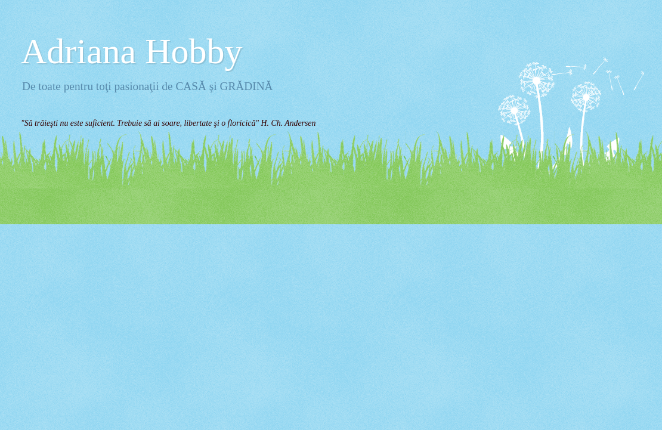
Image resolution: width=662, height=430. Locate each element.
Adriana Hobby (132, 51)
